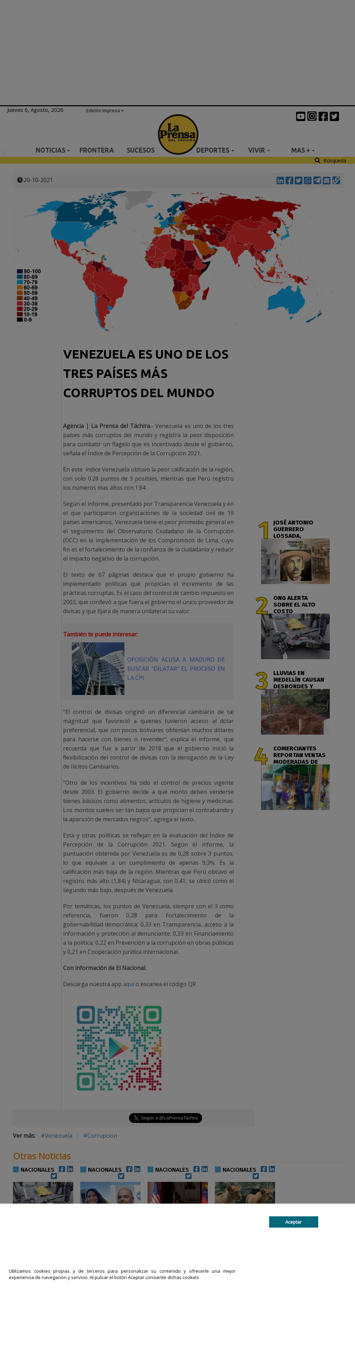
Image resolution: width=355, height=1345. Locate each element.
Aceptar (293, 1222)
